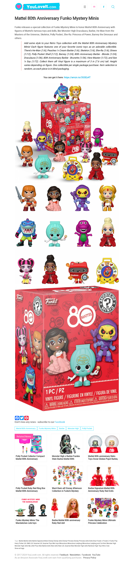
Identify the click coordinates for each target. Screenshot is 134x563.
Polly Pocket (87, 428)
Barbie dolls (28, 541)
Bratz (46, 541)
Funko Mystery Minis (47, 428)
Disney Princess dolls (81, 541)
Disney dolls (58, 541)
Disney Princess (68, 541)
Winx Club (105, 546)
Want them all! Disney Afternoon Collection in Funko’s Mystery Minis (67, 489)
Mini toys (55, 543)
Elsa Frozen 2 (98, 541)
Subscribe (94, 6)
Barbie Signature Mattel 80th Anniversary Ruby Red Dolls (101, 489)
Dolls (91, 541)
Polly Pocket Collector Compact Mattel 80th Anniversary (30, 457)
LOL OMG (27, 543)
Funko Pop (113, 541)
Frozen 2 (106, 541)
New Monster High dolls (79, 546)
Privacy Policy (89, 557)
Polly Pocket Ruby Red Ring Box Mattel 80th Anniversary (30, 489)
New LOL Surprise (64, 546)
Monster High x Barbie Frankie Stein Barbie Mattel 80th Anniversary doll (66, 457)
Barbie (61, 428)
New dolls (54, 546)
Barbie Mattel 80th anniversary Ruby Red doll (66, 521)
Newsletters (75, 554)
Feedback (64, 554)
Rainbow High (93, 546)
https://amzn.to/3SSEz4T (77, 77)
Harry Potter (19, 543)
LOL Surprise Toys (46, 543)
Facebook (103, 6)
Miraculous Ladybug (75, 543)
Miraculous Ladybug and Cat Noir (94, 543)
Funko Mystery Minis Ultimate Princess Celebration (102, 521)
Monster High (73, 428)
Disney (50, 541)
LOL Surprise (34, 543)
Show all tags (19, 548)
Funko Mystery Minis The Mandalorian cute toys (27, 521)
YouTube (96, 554)
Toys (100, 546)
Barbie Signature (38, 541)
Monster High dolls (21, 546)
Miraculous (63, 543)
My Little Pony (33, 546)
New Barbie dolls (45, 546)
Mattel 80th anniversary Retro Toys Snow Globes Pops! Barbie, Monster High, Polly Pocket (103, 457)
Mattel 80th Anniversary (26, 428)
